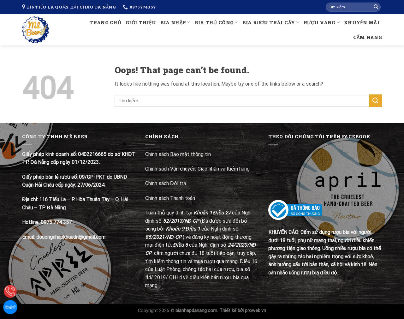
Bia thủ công (216, 22)
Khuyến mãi (362, 23)
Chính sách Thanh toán (170, 198)
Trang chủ (105, 23)
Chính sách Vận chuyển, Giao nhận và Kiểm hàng (197, 169)
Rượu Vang (322, 22)
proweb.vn (255, 310)
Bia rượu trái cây (270, 22)
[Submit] (376, 7)
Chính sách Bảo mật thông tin (178, 154)
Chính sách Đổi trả (166, 183)
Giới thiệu (141, 23)
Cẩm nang (367, 37)
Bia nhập (175, 22)
